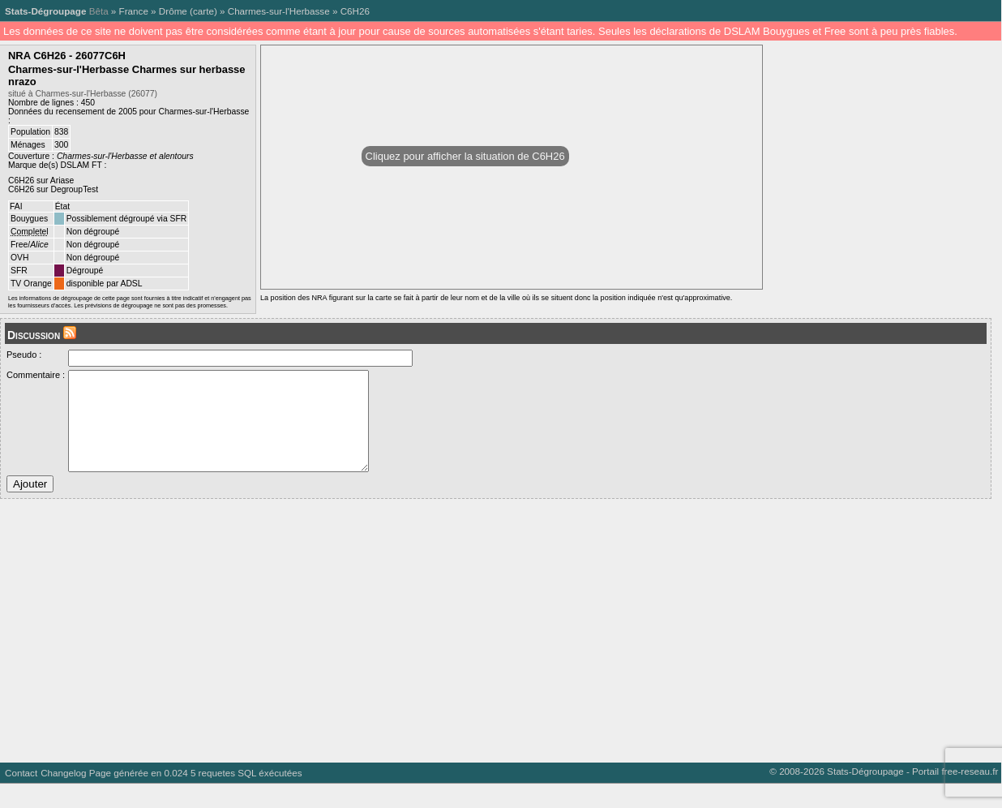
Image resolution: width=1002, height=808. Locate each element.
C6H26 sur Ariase (41, 180)
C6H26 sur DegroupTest (53, 189)
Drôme (173, 11)
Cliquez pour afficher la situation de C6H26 (465, 156)
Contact (21, 797)
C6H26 (355, 11)
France (133, 11)
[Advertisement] (486, 649)
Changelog (63, 797)
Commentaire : (35, 375)
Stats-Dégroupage (45, 11)
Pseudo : (23, 354)
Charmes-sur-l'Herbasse (279, 11)
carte (203, 11)
